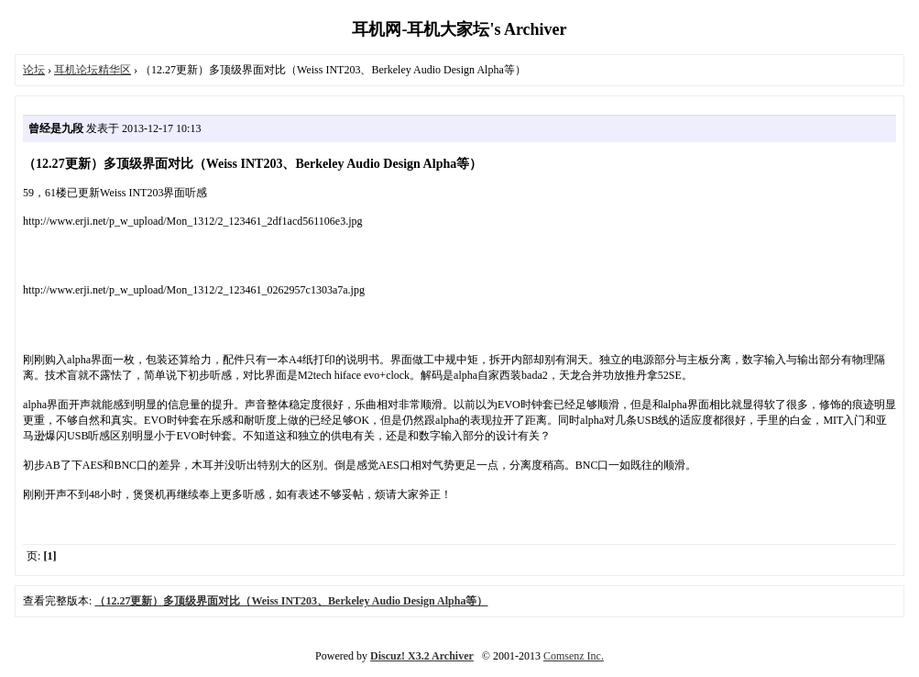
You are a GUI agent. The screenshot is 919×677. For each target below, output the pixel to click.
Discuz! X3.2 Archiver (422, 655)
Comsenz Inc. (573, 655)
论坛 (34, 69)
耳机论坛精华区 (92, 69)
